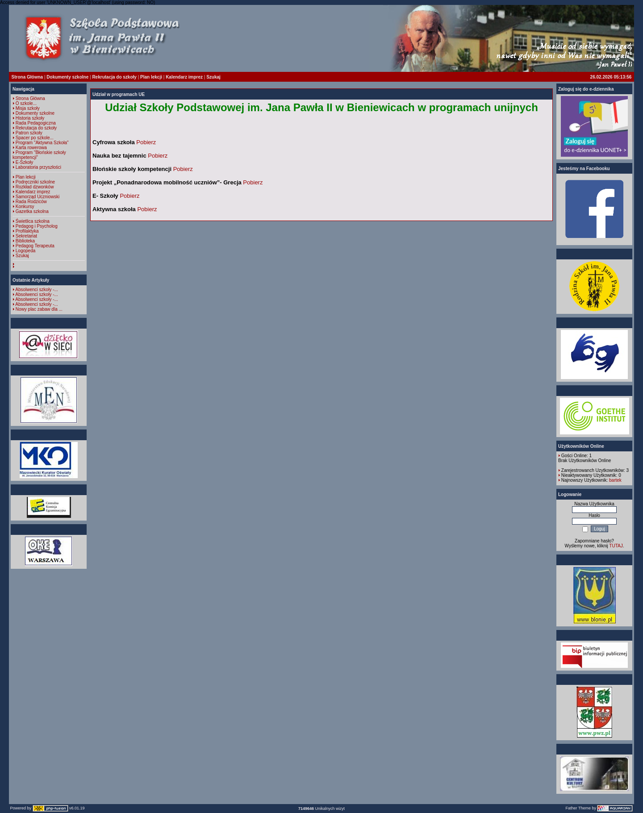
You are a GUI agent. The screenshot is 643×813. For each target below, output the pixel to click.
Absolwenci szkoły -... (36, 289)
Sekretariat (26, 235)
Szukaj (213, 77)
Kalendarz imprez (184, 77)
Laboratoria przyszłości (38, 167)
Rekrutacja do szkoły (114, 77)
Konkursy (25, 206)
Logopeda (26, 250)
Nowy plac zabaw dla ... (39, 309)
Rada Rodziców (31, 201)
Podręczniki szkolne (35, 181)
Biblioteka (25, 240)
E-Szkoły (24, 162)
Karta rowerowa (31, 147)
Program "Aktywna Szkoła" (42, 142)
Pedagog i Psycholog (37, 226)
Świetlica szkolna (33, 221)
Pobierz (146, 142)
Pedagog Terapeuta (35, 245)
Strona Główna (27, 77)
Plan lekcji (151, 77)
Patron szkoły (29, 132)
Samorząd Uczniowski (37, 196)
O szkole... (26, 103)
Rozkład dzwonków (35, 186)
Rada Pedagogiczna (36, 123)
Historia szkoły (30, 118)
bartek (615, 480)
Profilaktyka (27, 231)
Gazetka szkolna (32, 211)
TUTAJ (615, 545)
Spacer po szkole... (35, 137)
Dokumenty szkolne (67, 77)
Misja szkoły (28, 108)
